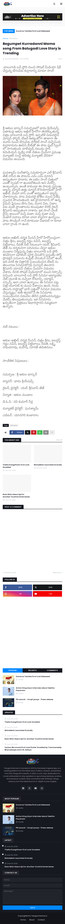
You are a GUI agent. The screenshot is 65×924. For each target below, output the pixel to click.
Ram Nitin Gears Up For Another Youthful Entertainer (16, 495)
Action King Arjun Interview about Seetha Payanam (35, 689)
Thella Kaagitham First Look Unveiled (16, 466)
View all (59, 440)
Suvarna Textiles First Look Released (33, 31)
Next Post (57, 572)
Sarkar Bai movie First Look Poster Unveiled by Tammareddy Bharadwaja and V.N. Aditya (33, 748)
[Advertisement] (32, 632)
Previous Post (10, 572)
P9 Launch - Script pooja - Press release (34, 699)
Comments (52, 670)
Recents (32, 670)
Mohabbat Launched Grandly (48, 465)
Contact (41, 919)
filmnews (14, 38)
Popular (13, 670)
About (31, 919)
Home (5, 38)
